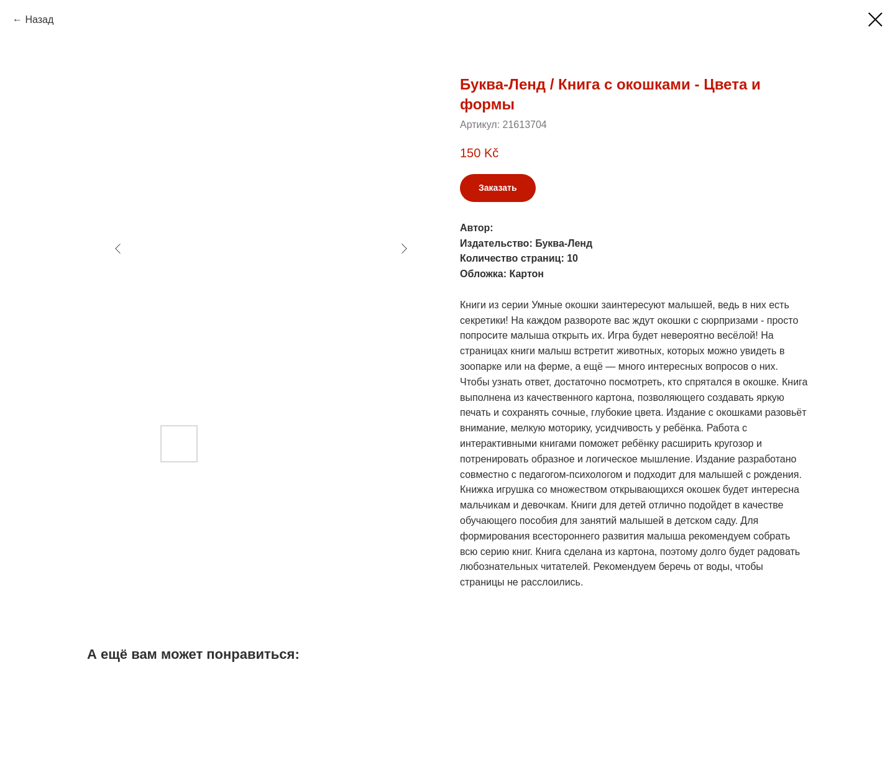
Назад (39, 19)
